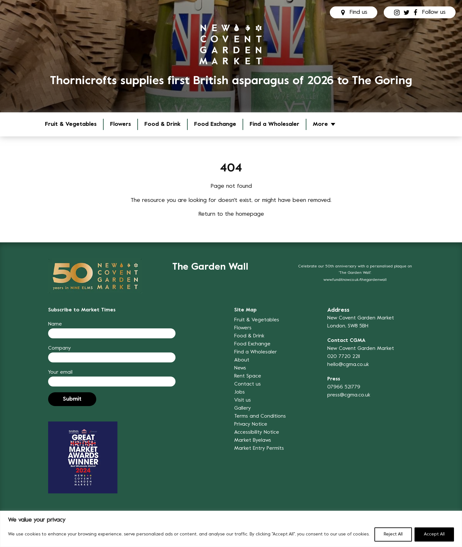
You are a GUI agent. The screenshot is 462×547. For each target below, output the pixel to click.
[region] (231, 529)
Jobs (239, 392)
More (320, 124)
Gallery (242, 408)
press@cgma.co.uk (348, 395)
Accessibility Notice (256, 432)
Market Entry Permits (259, 448)
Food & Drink (162, 124)
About (241, 360)
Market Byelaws (252, 440)
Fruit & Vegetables (71, 124)
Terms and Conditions (260, 416)
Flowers (120, 124)
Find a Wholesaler (274, 124)
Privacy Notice (250, 424)
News (240, 368)
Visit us (242, 400)
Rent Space (247, 376)
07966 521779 (343, 387)
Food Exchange (215, 124)
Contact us (247, 384)
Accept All (434, 534)
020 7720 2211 (343, 356)
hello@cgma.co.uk (348, 364)
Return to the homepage (231, 214)
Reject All (393, 534)
